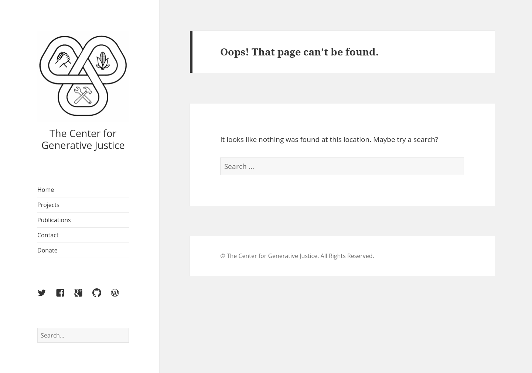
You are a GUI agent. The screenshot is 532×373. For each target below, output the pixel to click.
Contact (47, 235)
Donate (47, 250)
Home (45, 190)
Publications (54, 220)
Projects (48, 205)
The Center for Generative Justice (83, 139)
